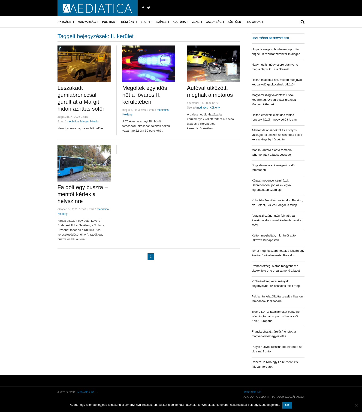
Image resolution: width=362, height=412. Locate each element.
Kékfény (127, 22)
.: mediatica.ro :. (86, 392)
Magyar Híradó (89, 121)
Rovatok (254, 22)
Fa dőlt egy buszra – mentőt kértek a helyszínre (82, 194)
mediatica (73, 121)
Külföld (234, 22)
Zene (195, 22)
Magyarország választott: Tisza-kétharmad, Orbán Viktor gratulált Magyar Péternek (274, 99)
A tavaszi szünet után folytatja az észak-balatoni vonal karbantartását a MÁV (277, 220)
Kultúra (179, 22)
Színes (161, 22)
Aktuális (64, 22)
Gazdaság (214, 22)
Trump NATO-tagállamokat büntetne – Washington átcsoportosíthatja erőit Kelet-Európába (277, 316)
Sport (145, 22)
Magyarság (87, 22)
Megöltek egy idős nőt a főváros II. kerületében (144, 95)
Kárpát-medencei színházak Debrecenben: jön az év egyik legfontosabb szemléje (271, 185)
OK (287, 405)
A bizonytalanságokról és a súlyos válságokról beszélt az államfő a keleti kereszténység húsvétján (277, 134)
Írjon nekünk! (252, 392)
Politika (108, 22)
